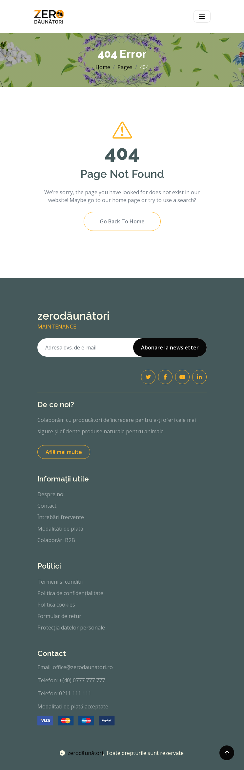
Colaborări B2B (56, 540)
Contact (46, 505)
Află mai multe (64, 452)
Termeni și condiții (60, 581)
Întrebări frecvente (60, 517)
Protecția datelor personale (71, 627)
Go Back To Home (122, 221)
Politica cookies (56, 604)
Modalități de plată (60, 528)
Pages (124, 67)
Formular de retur (59, 616)
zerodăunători (81, 753)
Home (102, 67)
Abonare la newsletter (170, 347)
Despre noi (51, 494)
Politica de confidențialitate (70, 593)
